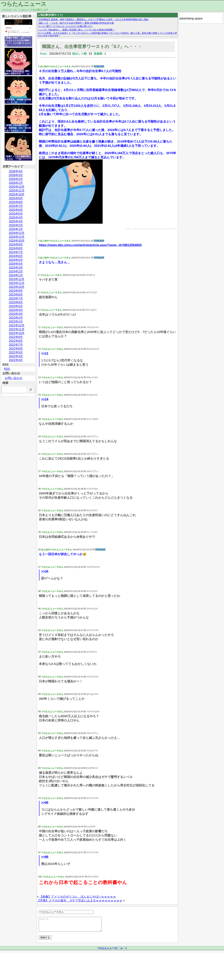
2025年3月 (16, 221)
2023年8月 (16, 294)
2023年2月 (16, 317)
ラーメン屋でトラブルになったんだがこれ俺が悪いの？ (65, 26)
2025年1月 (16, 229)
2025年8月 (16, 202)
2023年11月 (16, 283)
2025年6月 (16, 209)
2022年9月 (16, 337)
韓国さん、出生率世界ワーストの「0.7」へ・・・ (92, 46)
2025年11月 (16, 190)
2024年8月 (16, 248)
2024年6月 (16, 256)
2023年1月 (16, 321)
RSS (7, 368)
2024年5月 (16, 259)
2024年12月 (16, 232)
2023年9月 (16, 290)
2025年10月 (16, 194)
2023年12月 (16, 279)
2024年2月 (16, 271)
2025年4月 (16, 217)
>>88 (44, 857)
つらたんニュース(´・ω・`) (112, 951)
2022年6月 (16, 348)
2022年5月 (16, 352)
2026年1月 (16, 182)
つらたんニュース (23, 4)
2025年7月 (16, 206)
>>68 (44, 802)
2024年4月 (16, 263)
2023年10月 (16, 286)
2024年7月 (16, 252)
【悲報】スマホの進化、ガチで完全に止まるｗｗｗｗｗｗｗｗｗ (79, 900)
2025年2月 (16, 225)
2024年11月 (16, 236)
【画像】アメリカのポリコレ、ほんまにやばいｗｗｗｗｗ (77, 896)
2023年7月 (16, 298)
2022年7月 (16, 344)
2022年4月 (16, 356)
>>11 (44, 353)
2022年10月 (16, 333)
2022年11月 (16, 329)
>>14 (44, 399)
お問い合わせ (13, 378)
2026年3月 (16, 175)
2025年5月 (16, 213)
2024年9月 (16, 244)
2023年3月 (16, 313)
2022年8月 (16, 340)
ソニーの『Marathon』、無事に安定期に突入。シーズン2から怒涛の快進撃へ (76, 29)
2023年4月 (16, 310)
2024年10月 (16, 240)
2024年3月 (16, 267)
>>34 (44, 571)
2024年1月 (16, 275)
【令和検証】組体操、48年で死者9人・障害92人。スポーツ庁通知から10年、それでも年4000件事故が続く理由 (93, 19)
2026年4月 (16, 171)
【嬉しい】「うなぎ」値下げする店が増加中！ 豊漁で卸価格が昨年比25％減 (76, 23)
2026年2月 (16, 179)
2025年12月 (16, 186)
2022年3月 (16, 360)
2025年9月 (16, 198)
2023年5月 (16, 306)
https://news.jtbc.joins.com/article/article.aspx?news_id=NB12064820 (90, 245)
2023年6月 (16, 302)
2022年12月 (16, 325)
